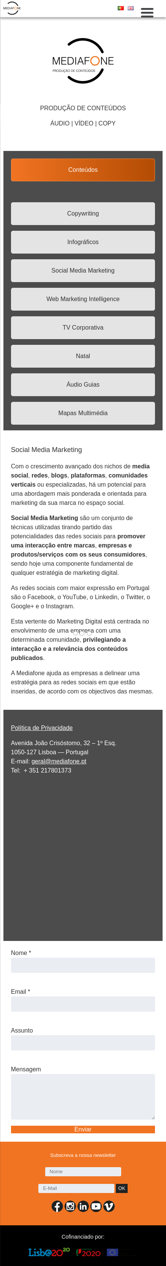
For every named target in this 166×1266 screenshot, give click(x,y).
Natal (83, 356)
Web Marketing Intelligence (83, 299)
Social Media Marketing (82, 270)
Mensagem (26, 1069)
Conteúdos (83, 170)
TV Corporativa (83, 327)
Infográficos (83, 242)
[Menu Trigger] (147, 12)
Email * (20, 991)
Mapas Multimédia (83, 413)
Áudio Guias (83, 384)
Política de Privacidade (42, 728)
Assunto (22, 1030)
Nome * (21, 953)
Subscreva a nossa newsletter (83, 1155)
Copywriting (83, 213)
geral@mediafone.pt (59, 761)
